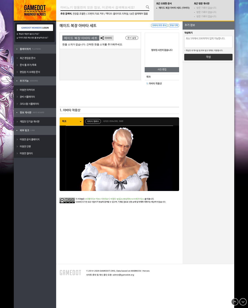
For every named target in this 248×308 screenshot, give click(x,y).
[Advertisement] (119, 98)
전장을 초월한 (79, 14)
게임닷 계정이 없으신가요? (29, 34)
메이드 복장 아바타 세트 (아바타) (174, 8)
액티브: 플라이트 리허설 (117, 14)
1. (147, 83)
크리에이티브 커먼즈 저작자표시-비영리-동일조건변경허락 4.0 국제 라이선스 (115, 199)
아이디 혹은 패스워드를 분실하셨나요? (33, 38)
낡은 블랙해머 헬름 (139, 14)
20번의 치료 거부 (95, 14)
